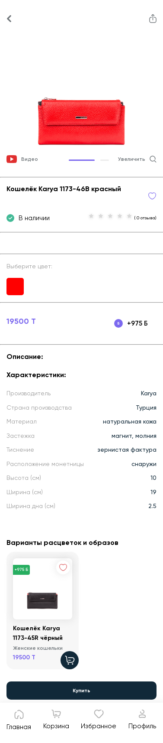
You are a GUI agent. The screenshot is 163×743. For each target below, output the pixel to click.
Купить (81, 691)
